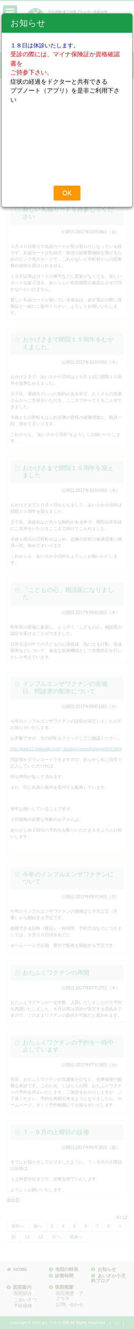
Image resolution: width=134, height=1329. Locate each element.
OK (66, 193)
